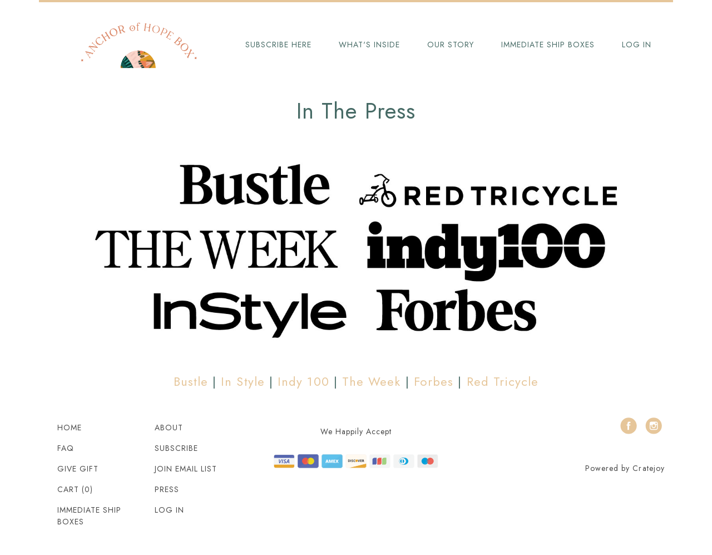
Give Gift (77, 468)
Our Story (450, 44)
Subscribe (176, 448)
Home (69, 427)
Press (167, 489)
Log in (636, 44)
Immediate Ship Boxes (548, 44)
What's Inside (369, 44)
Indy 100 (303, 381)
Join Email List (186, 468)
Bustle (191, 381)
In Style (243, 381)
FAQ (65, 448)
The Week (371, 381)
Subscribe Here (278, 44)
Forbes (433, 381)
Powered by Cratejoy (625, 468)
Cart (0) (75, 489)
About (169, 427)
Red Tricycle (503, 381)
